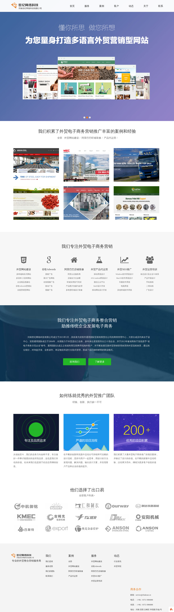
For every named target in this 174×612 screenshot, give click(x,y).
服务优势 (49, 566)
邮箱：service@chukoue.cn (140, 595)
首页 (72, 6)
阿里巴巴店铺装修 (98, 571)
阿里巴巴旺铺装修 (91, 138)
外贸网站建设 (71, 138)
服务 (86, 6)
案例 (101, 6)
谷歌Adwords (96, 566)
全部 (59, 138)
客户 (116, 6)
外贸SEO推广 (96, 576)
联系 (160, 6)
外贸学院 (117, 566)
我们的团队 (50, 571)
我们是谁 (49, 561)
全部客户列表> (87, 495)
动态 (131, 6)
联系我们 (49, 576)
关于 (145, 6)
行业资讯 (117, 561)
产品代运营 (110, 138)
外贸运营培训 (96, 581)
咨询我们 (74, 361)
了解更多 (100, 361)
